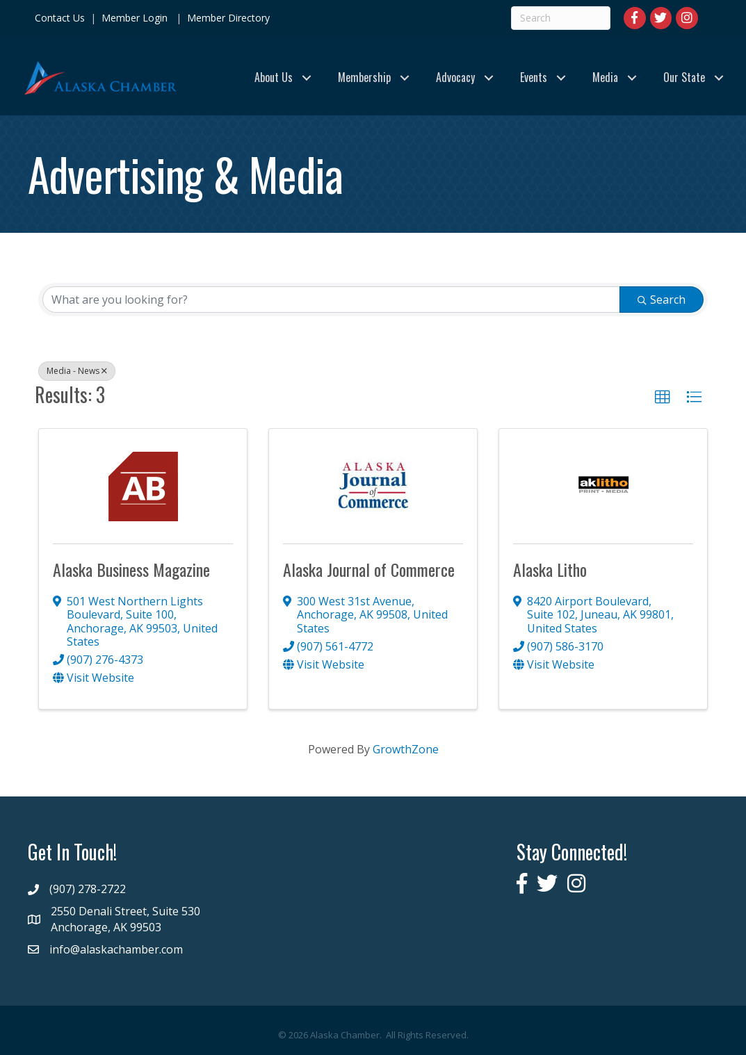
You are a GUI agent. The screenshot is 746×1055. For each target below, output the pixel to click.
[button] (662, 397)
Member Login (134, 17)
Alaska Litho (550, 569)
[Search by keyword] (331, 299)
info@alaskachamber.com (116, 949)
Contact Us (60, 17)
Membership (364, 77)
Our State (684, 77)
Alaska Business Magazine (131, 569)
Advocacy (455, 77)
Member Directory (227, 17)
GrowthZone (406, 749)
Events (533, 77)
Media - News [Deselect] (77, 371)
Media (605, 77)
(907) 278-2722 (87, 889)
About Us (273, 77)
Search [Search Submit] (662, 299)
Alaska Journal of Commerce (369, 569)
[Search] (560, 18)
